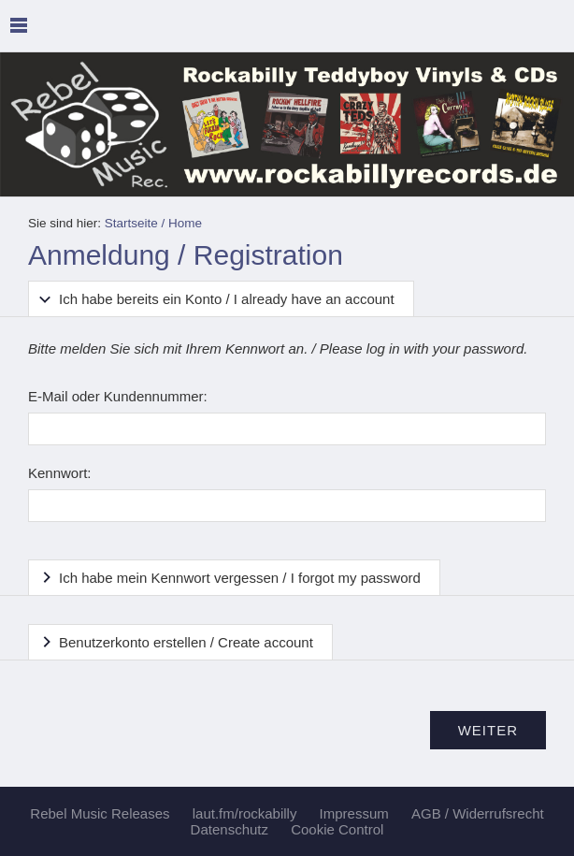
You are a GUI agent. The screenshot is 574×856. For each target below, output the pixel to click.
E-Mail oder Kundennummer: (118, 396)
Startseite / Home (153, 223)
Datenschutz (229, 829)
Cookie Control (337, 829)
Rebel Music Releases (99, 813)
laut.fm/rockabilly (245, 813)
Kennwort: (60, 473)
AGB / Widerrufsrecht (477, 813)
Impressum (354, 813)
